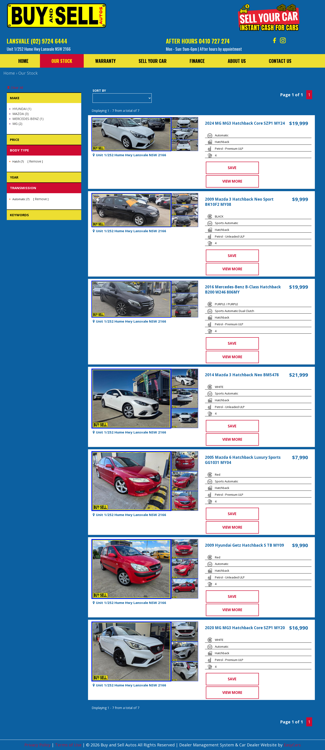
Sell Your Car (153, 60)
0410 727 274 (214, 41)
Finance (197, 60)
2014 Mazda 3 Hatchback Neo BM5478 (242, 374)
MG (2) (17, 124)
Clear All (17, 87)
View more (232, 181)
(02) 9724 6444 (49, 41)
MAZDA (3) (20, 114)
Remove (35, 161)
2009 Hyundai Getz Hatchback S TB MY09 (244, 545)
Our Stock (61, 60)
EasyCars (292, 745)
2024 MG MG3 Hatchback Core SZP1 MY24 (245, 123)
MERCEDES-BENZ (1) (28, 119)
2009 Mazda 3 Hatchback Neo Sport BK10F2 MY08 (239, 202)
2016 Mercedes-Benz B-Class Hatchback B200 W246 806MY (243, 289)
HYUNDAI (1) (21, 109)
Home (23, 60)
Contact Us (280, 60)
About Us (237, 60)
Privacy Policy (38, 745)
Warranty (105, 60)
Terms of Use (69, 745)
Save (232, 167)
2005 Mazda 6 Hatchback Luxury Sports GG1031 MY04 (243, 460)
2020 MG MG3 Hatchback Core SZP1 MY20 (245, 627)
